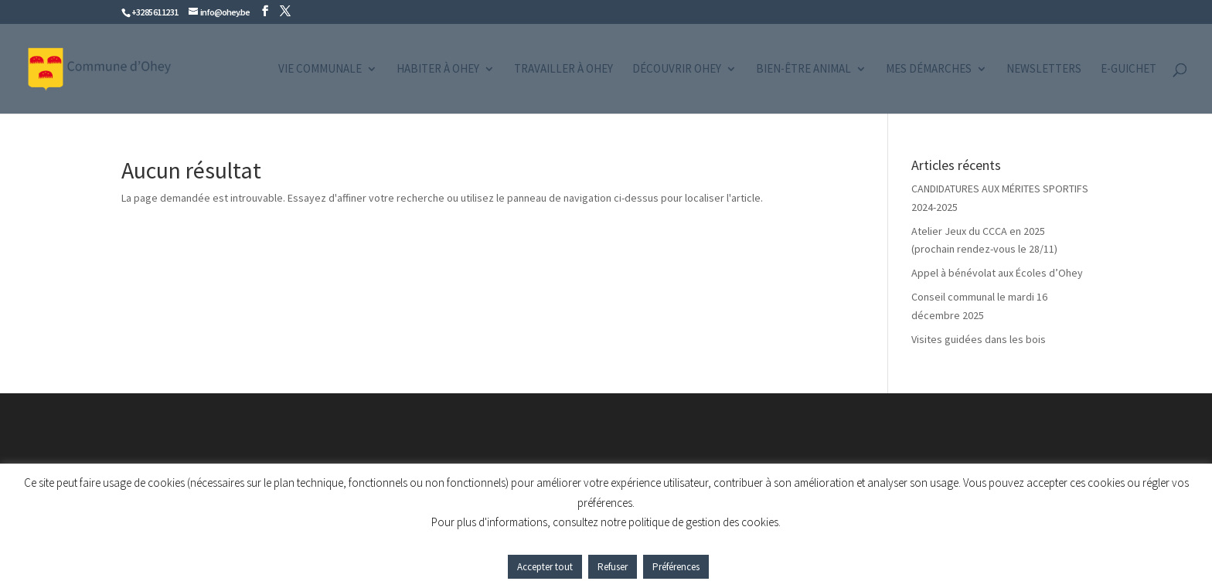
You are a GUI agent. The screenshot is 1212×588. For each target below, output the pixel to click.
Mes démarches (929, 69)
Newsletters (1043, 69)
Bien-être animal (803, 69)
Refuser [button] (612, 566)
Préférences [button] (676, 566)
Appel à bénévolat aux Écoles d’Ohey (997, 273)
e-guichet (1128, 69)
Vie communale (320, 69)
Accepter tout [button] (545, 566)
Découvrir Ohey (676, 69)
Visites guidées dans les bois (978, 339)
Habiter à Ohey (438, 69)
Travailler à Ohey (563, 69)
